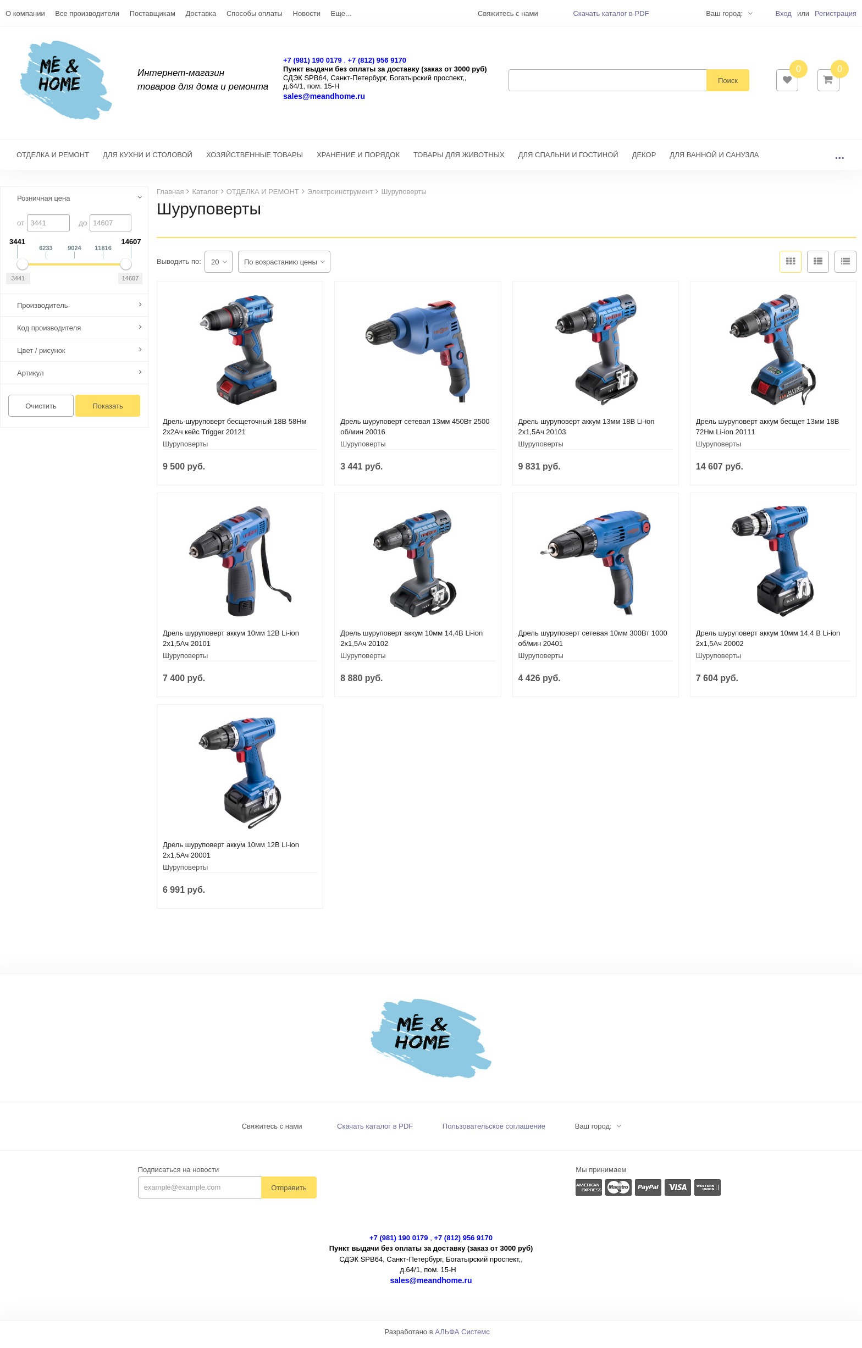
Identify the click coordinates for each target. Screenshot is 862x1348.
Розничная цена (43, 204)
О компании (25, 13)
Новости (307, 13)
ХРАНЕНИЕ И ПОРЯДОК (358, 160)
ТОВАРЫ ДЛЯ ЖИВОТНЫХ (459, 160)
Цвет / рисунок (41, 356)
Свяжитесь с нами (272, 1132)
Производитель (42, 311)
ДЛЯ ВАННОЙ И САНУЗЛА (714, 160)
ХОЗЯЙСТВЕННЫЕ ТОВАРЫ (254, 160)
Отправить (288, 1193)
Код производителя (49, 333)
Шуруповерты (185, 449)
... (839, 160)
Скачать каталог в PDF (611, 13)
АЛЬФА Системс (462, 1337)
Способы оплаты (254, 13)
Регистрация (836, 13)
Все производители (87, 13)
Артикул (30, 378)
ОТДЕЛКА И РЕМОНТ (52, 160)
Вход (783, 13)
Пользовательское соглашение (494, 1132)
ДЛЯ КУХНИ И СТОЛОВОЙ (147, 160)
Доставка (200, 13)
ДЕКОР (644, 160)
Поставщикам (152, 13)
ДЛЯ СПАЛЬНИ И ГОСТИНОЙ (568, 160)
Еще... (341, 13)
